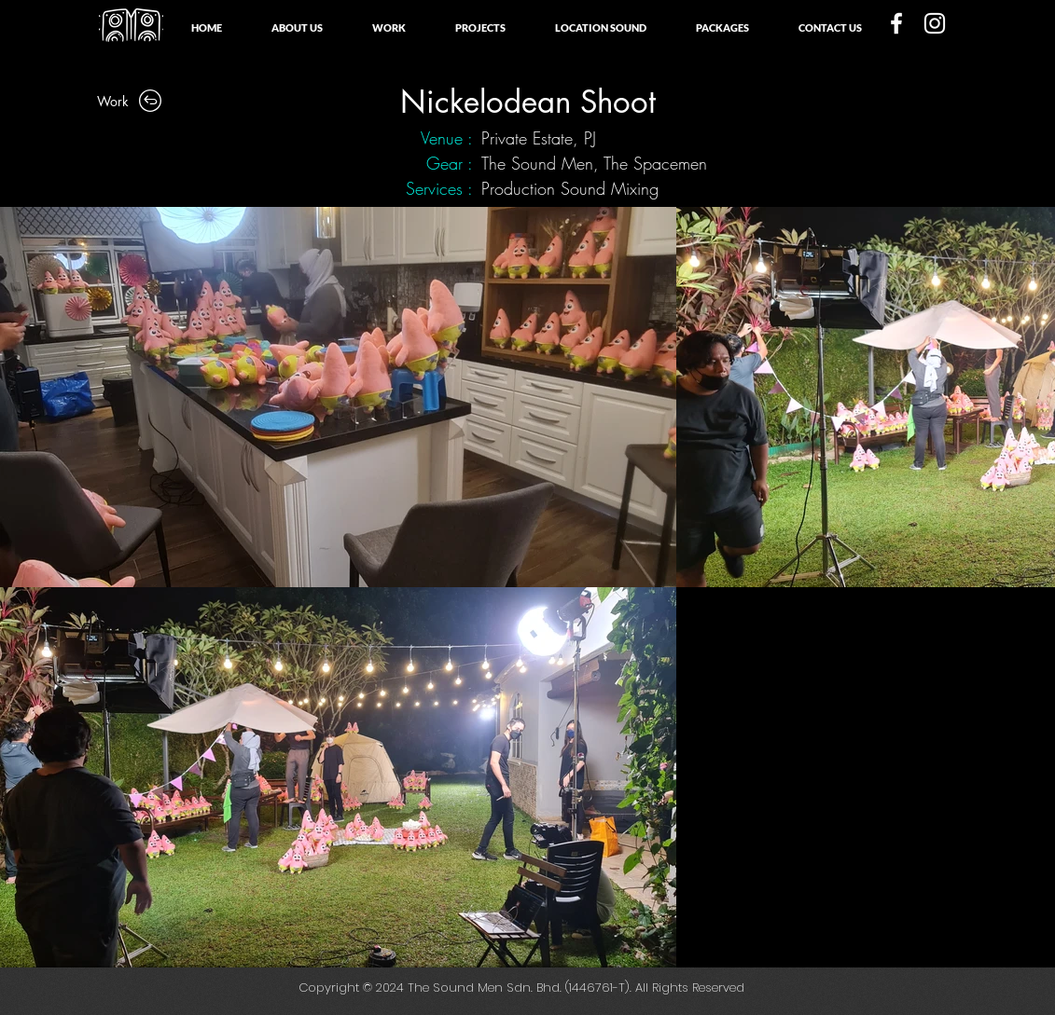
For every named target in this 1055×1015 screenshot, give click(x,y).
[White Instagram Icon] (935, 23)
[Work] (131, 100)
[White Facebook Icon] (896, 23)
